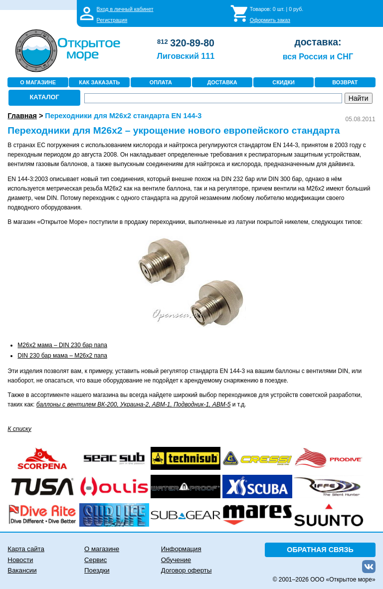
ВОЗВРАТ (345, 82)
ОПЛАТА (161, 82)
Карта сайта (25, 549)
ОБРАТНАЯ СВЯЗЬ (320, 550)
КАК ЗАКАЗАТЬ (99, 82)
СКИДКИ (283, 82)
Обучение (176, 560)
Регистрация (112, 20)
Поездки (96, 570)
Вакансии (21, 570)
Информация (181, 549)
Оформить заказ (270, 20)
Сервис (95, 560)
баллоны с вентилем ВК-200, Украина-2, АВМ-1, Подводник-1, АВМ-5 (133, 404)
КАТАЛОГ (44, 97)
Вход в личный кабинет (125, 9)
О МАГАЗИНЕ (38, 82)
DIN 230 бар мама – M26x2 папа (62, 355)
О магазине (101, 549)
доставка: (317, 41)
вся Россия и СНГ (318, 56)
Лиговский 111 (186, 55)
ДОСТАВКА (222, 82)
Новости (20, 560)
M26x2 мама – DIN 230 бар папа (62, 345)
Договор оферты (186, 570)
